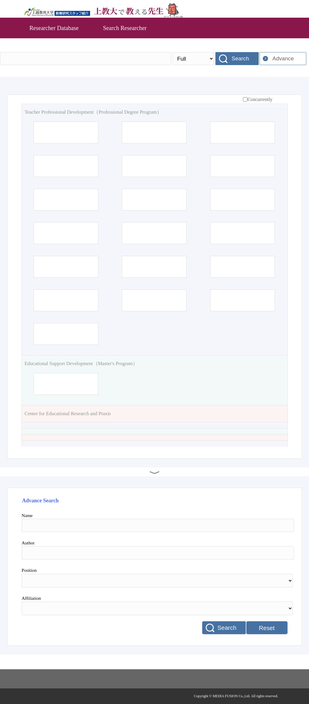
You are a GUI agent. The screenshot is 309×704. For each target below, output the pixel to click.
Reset (267, 628)
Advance (283, 58)
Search (240, 58)
